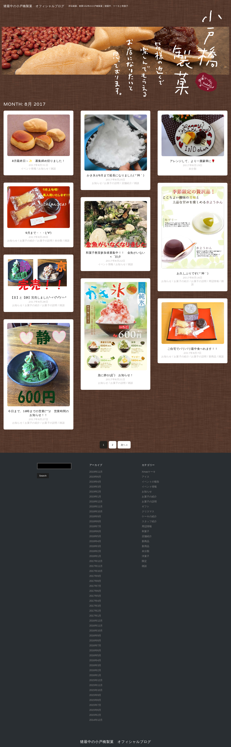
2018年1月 (95, 556)
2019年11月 (96, 471)
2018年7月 (95, 526)
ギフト (145, 506)
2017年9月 (95, 576)
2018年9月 (95, 516)
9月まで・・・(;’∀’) (38, 233)
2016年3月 (95, 665)
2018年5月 (95, 536)
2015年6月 (95, 710)
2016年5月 (95, 655)
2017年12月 (96, 561)
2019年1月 (95, 496)
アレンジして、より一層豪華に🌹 (192, 161)
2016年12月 (96, 620)
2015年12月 (96, 680)
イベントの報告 (150, 481)
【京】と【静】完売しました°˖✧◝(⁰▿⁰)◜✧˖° (38, 297)
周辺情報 (214, 281)
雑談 (53, 168)
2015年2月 (95, 714)
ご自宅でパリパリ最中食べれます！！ (192, 349)
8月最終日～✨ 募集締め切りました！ (38, 161)
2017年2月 (95, 610)
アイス (145, 476)
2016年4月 (95, 660)
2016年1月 (95, 675)
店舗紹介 (127, 183)
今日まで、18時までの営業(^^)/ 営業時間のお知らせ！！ (38, 413)
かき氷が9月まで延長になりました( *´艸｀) (115, 175)
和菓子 (145, 531)
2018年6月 (95, 531)
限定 (144, 561)
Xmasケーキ (149, 471)
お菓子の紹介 (27, 240)
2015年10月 (96, 690)
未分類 (58, 240)
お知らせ (43, 168)
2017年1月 (95, 615)
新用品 (145, 546)
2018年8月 (95, 521)
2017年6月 (95, 590)
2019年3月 (95, 486)
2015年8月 (95, 700)
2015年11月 (96, 685)
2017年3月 (95, 605)
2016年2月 (95, 670)
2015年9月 (95, 695)
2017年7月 (95, 585)
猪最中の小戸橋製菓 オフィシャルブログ (34, 6)
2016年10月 (96, 630)
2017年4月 (95, 600)
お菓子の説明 (44, 240)
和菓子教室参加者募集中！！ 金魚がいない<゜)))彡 (115, 254)
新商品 (212, 356)
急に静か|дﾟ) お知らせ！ (115, 375)
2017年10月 (96, 571)
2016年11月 (96, 625)
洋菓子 (145, 556)
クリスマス (148, 511)
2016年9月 (95, 635)
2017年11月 (96, 566)
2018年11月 (96, 506)
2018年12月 (96, 501)
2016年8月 (95, 640)
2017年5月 (95, 595)
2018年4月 (95, 541)
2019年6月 (95, 476)
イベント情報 (28, 168)
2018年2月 (95, 551)
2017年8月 (95, 580)
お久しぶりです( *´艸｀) (192, 273)
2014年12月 (96, 719)
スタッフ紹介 (149, 521)
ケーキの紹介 (149, 516)
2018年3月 (95, 546)
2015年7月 (95, 705)
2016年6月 (95, 650)
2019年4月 (95, 481)
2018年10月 (96, 511)
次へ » (124, 445)
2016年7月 (95, 645)
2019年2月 (95, 491)
